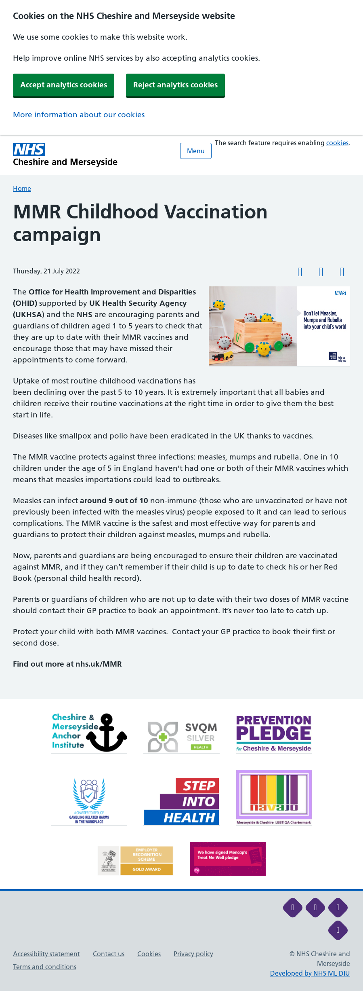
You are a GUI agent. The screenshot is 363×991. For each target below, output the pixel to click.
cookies (337, 143)
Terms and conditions (44, 967)
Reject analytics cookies (175, 84)
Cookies (149, 954)
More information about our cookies (79, 114)
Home (22, 188)
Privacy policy (193, 954)
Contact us (108, 954)
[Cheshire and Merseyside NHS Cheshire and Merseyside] (65, 155)
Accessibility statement (46, 954)
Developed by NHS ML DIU (310, 973)
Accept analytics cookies (63, 84)
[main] (181, 450)
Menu (196, 151)
